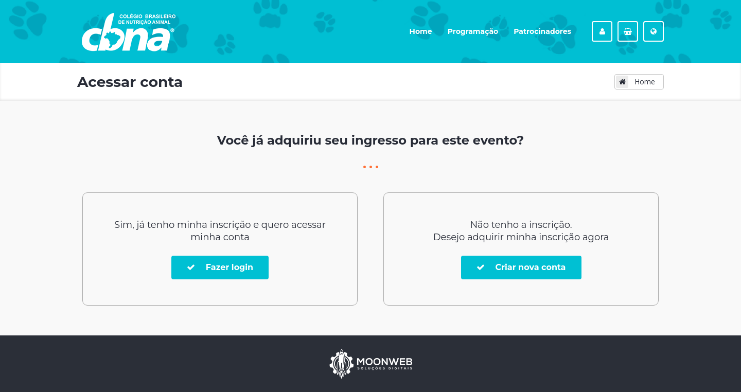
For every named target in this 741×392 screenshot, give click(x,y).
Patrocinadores (542, 31)
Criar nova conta (521, 267)
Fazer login (220, 267)
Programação (473, 31)
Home (421, 31)
